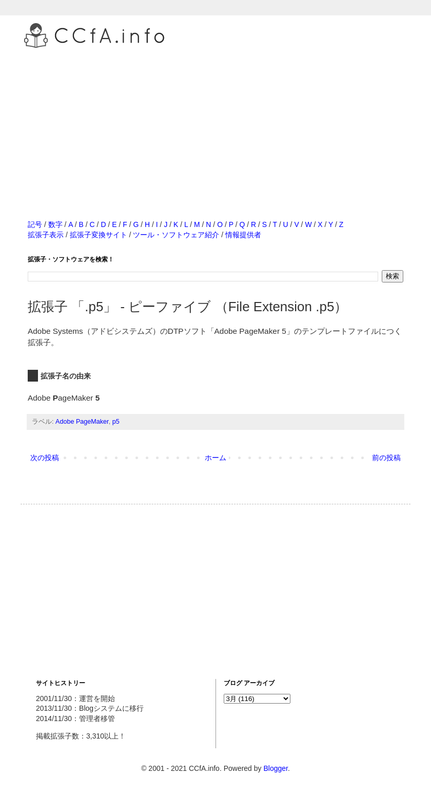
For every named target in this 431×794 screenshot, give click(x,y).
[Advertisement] (215, 123)
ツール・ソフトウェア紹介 (176, 235)
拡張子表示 (46, 235)
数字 (55, 224)
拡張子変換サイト (98, 235)
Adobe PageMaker (82, 421)
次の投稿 (44, 457)
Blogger (275, 768)
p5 (116, 421)
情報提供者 (243, 235)
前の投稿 (386, 457)
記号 (35, 224)
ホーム (215, 457)
